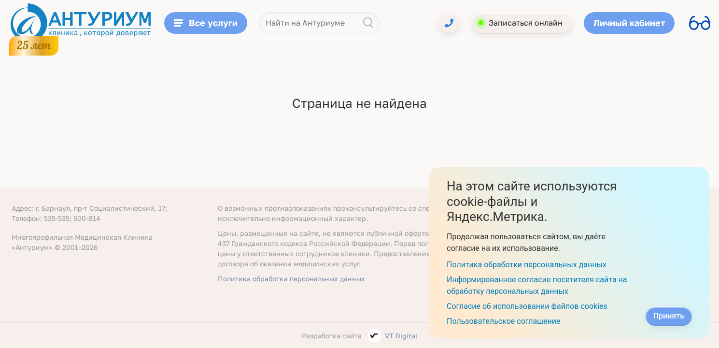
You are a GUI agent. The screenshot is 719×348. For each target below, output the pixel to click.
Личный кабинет (629, 22)
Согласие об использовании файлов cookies (527, 306)
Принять (668, 315)
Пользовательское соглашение (504, 321)
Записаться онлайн (526, 23)
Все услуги (206, 22)
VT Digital (401, 336)
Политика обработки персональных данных (291, 279)
